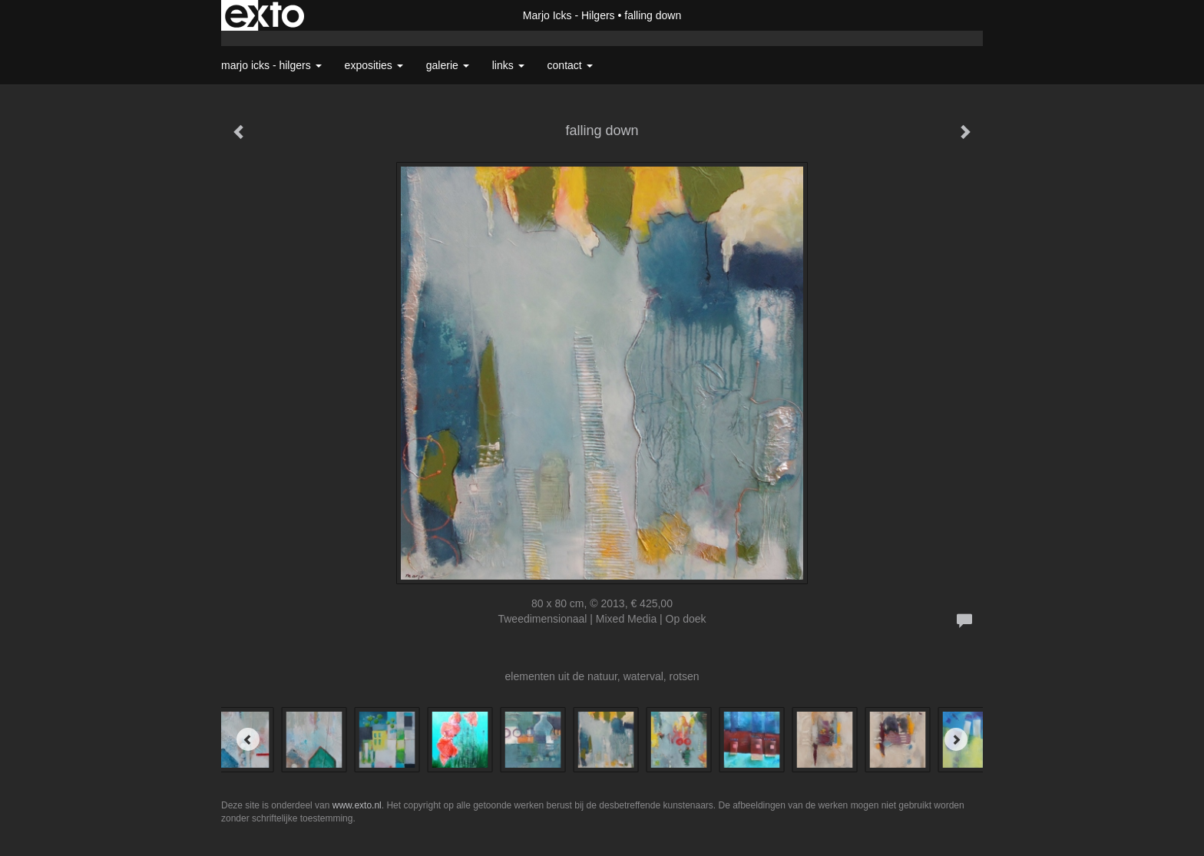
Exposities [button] (374, 65)
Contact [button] (570, 65)
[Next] (956, 739)
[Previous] (248, 739)
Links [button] (508, 65)
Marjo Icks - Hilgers (569, 15)
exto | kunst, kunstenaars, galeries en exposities (264, 15)
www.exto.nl (357, 805)
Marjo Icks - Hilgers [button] (271, 65)
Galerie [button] (447, 65)
